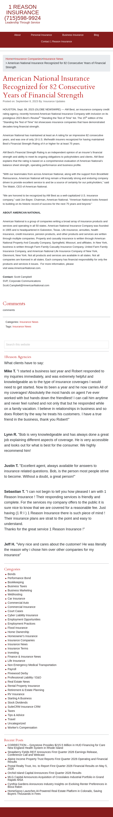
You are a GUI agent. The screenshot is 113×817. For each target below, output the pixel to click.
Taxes (11, 710)
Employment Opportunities (24, 619)
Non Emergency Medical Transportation (32, 665)
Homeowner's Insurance (23, 636)
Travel (11, 719)
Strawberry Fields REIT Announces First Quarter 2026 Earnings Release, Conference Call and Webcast (53, 753)
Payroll (12, 669)
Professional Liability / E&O (24, 677)
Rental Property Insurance (24, 685)
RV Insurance (16, 694)
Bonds (12, 574)
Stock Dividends (18, 702)
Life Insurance (16, 660)
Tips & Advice (16, 715)
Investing (13, 652)
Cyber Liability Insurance (23, 615)
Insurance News (29, 321)
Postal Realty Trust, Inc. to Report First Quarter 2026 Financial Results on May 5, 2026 (58, 767)
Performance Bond (19, 578)
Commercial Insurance (22, 606)
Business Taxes (17, 586)
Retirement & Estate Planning (26, 690)
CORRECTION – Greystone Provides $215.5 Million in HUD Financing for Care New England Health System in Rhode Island (56, 746)
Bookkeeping (16, 582)
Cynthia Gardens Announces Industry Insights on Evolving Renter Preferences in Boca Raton (57, 785)
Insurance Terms (18, 648)
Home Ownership (18, 632)
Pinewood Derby (18, 673)
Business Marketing (20, 590)
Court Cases (15, 611)
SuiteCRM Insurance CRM (24, 706)
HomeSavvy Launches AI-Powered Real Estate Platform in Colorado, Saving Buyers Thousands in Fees (55, 792)
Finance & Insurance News (24, 656)
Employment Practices (21, 623)
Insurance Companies (21, 640)
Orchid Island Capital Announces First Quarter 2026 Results (44, 772)
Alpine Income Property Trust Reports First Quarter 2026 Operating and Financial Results (58, 760)
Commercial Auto (18, 602)
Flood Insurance (18, 627)
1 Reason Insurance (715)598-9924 (22, 12)
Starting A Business (20, 698)
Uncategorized (17, 723)
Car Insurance (16, 598)
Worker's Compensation (22, 727)
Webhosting (15, 594)
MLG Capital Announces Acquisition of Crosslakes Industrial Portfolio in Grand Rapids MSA (56, 778)
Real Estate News (19, 681)
